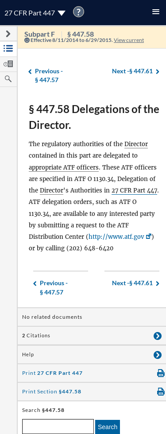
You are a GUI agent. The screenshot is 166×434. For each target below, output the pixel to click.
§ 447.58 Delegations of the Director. (94, 116)
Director (136, 144)
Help (28, 354)
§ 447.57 (49, 75)
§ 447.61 (132, 71)
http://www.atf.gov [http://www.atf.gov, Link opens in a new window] (116, 237)
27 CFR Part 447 (134, 190)
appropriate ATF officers (64, 167)
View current (129, 40)
